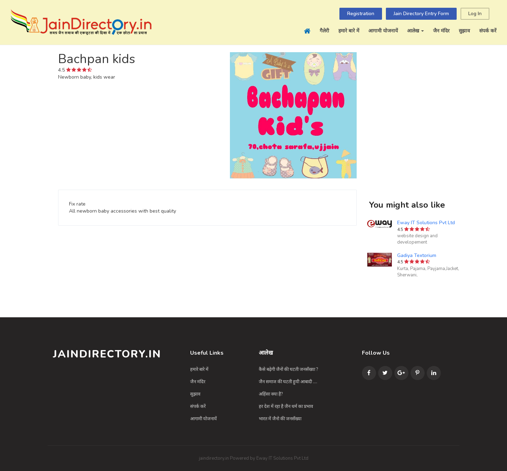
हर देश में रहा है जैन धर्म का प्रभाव (286, 406)
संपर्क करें (487, 30)
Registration (360, 13)
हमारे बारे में (348, 30)
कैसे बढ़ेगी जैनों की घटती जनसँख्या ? (288, 369)
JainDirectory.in (107, 354)
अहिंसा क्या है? (271, 394)
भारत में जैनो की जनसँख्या (280, 419)
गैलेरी (324, 30)
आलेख (415, 30)
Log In (475, 13)
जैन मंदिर (441, 30)
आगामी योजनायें (383, 30)
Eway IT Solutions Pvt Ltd (426, 222)
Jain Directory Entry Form (421, 13)
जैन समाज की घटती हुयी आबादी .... (288, 382)
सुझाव (464, 30)
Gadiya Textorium (416, 255)
